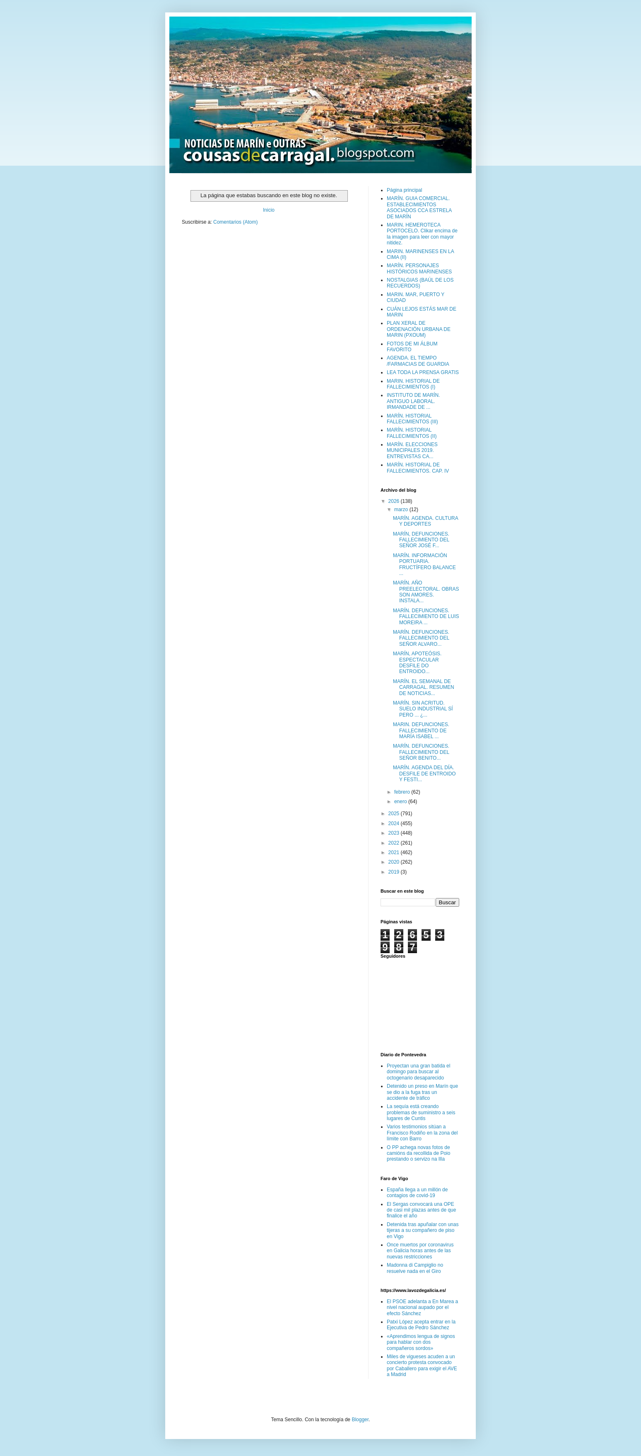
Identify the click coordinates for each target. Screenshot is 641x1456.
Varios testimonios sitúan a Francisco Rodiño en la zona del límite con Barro (422, 1133)
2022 (394, 843)
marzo (402, 509)
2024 (394, 823)
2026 (394, 501)
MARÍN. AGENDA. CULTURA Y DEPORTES (425, 521)
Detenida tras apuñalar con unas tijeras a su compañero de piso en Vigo (422, 1230)
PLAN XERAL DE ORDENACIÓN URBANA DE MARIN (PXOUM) (419, 329)
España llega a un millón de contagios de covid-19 (417, 1192)
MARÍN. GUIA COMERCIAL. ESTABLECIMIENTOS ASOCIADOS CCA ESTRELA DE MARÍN (419, 207)
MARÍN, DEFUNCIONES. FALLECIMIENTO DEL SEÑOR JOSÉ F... (421, 540)
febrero (402, 792)
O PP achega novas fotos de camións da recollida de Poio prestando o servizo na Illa (418, 1153)
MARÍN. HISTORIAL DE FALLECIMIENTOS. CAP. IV (418, 467)
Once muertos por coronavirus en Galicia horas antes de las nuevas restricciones (420, 1251)
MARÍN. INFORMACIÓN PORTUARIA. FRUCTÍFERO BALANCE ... (424, 564)
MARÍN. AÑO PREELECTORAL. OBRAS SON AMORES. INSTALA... (426, 592)
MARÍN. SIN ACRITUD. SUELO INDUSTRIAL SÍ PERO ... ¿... (423, 709)
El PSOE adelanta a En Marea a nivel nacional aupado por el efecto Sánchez (422, 1307)
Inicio (269, 210)
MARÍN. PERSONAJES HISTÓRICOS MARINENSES (419, 268)
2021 (394, 852)
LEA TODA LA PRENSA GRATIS (423, 372)
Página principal (404, 190)
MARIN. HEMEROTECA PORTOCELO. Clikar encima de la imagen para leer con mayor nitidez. (422, 234)
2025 (394, 813)
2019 (394, 872)
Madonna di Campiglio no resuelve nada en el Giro (415, 1268)
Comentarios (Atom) (235, 222)
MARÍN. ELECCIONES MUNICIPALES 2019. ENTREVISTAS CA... (412, 450)
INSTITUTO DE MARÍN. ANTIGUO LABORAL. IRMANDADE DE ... (413, 401)
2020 (394, 862)
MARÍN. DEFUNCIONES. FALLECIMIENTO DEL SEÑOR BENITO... (421, 752)
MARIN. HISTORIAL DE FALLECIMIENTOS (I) (413, 384)
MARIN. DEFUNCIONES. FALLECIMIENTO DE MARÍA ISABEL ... (421, 730)
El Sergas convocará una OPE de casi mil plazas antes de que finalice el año (421, 1210)
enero (401, 801)
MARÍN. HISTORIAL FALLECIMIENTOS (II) (411, 433)
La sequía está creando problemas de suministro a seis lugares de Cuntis (421, 1112)
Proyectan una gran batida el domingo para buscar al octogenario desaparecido (418, 1072)
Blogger (360, 1419)
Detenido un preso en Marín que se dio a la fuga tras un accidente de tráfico (422, 1092)
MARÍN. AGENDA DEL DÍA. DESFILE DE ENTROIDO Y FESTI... (424, 773)
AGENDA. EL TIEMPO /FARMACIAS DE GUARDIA (418, 361)
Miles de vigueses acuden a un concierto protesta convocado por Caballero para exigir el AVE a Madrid (422, 1365)
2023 (394, 833)
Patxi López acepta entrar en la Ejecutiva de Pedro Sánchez (421, 1324)
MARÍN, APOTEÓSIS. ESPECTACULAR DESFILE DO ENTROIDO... (417, 662)
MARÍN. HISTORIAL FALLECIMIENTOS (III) (412, 419)
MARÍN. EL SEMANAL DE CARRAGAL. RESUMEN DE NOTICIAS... (423, 687)
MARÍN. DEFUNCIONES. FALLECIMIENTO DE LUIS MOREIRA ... (426, 616)
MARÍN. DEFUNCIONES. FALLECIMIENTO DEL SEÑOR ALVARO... (421, 638)
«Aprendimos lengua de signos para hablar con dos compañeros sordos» (421, 1342)
